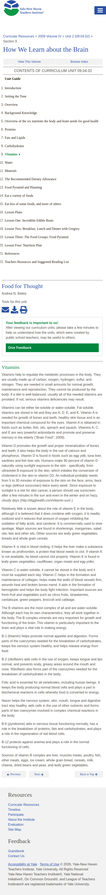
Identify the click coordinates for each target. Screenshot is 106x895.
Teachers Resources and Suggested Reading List (37, 262)
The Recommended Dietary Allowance (30, 179)
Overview (11, 104)
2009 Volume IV (49, 36)
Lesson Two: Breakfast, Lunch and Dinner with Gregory (42, 228)
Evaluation (16, 824)
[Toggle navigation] (100, 10)
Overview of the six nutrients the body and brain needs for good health (51, 121)
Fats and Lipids (15, 137)
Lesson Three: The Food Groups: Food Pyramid (36, 237)
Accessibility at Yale (22, 864)
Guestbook (16, 851)
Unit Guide (12, 78)
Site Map (14, 829)
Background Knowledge (21, 113)
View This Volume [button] (29, 61)
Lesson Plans (13, 212)
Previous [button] (14, 774)
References (12, 253)
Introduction (13, 88)
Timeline (14, 809)
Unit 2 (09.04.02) (77, 36)
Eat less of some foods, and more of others (33, 204)
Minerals (11, 171)
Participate (16, 814)
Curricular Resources (18, 36)
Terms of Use (49, 864)
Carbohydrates (14, 146)
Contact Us (16, 856)
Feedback (19, 841)
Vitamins (11, 154)
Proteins (10, 129)
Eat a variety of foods (19, 195)
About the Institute (21, 819)
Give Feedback (19, 347)
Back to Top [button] (89, 774)
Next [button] (39, 774)
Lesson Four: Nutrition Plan (23, 245)
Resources (20, 794)
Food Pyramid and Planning (23, 187)
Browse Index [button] (79, 61)
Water (9, 162)
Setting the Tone (15, 96)
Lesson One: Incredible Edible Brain (29, 220)
